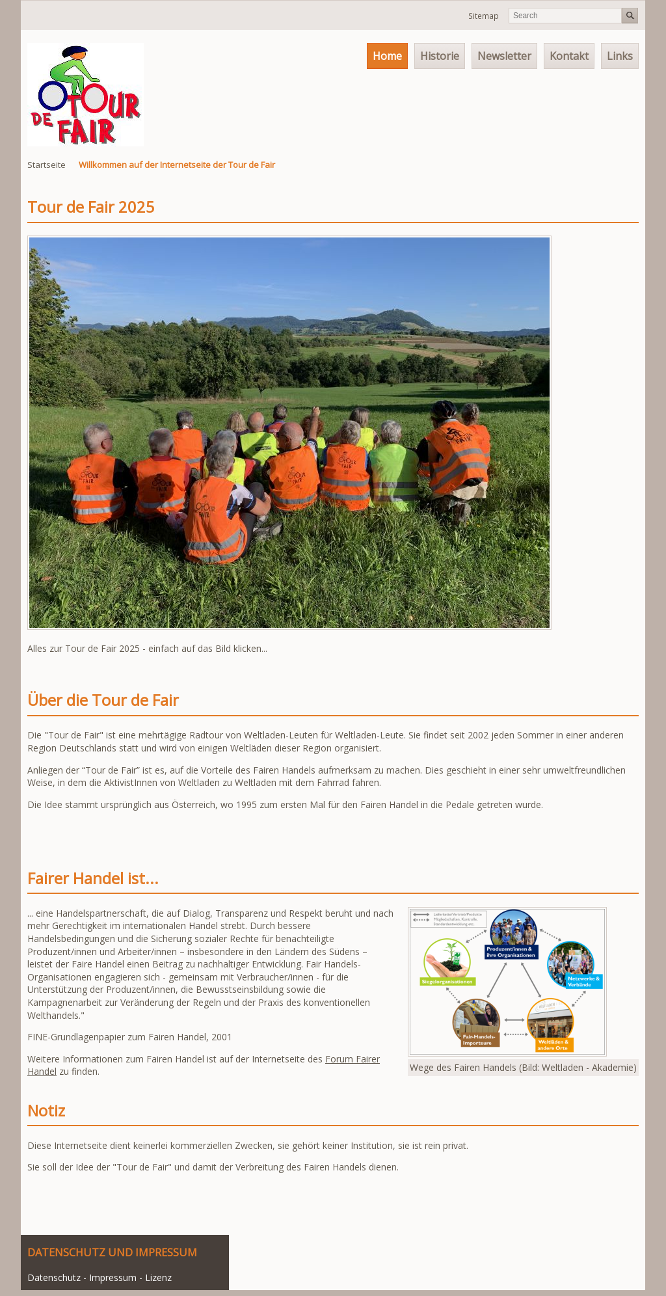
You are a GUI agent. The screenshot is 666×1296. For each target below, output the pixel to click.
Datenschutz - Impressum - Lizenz (99, 1277)
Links (620, 56)
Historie (439, 56)
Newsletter (504, 56)
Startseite (46, 164)
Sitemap (483, 15)
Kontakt (569, 56)
